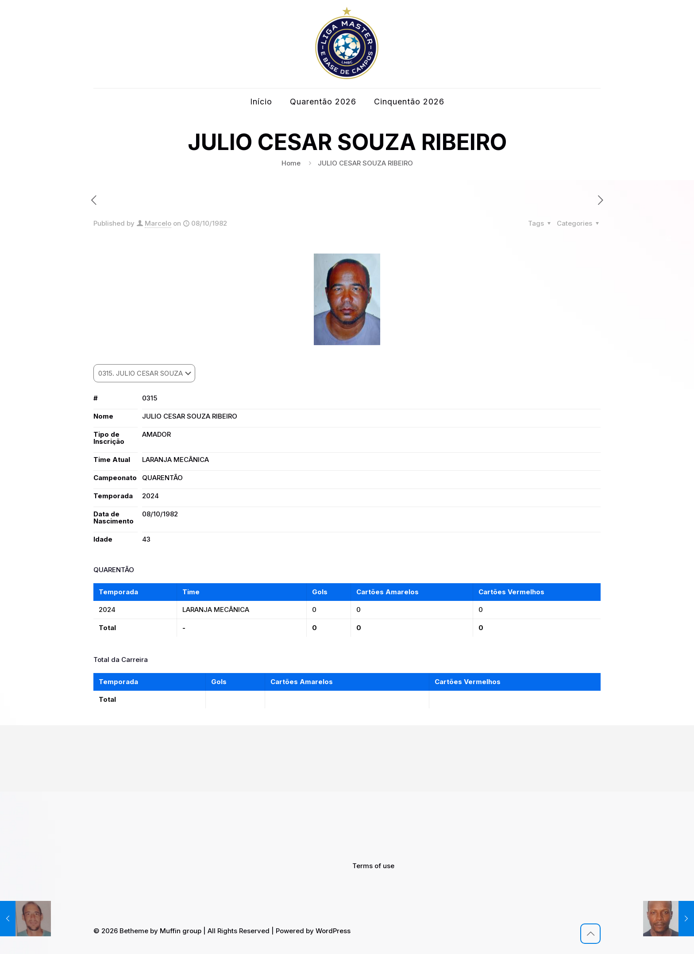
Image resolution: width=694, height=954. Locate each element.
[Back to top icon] (590, 933)
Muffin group (180, 931)
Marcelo (158, 223)
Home (291, 163)
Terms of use (373, 866)
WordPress (333, 931)
